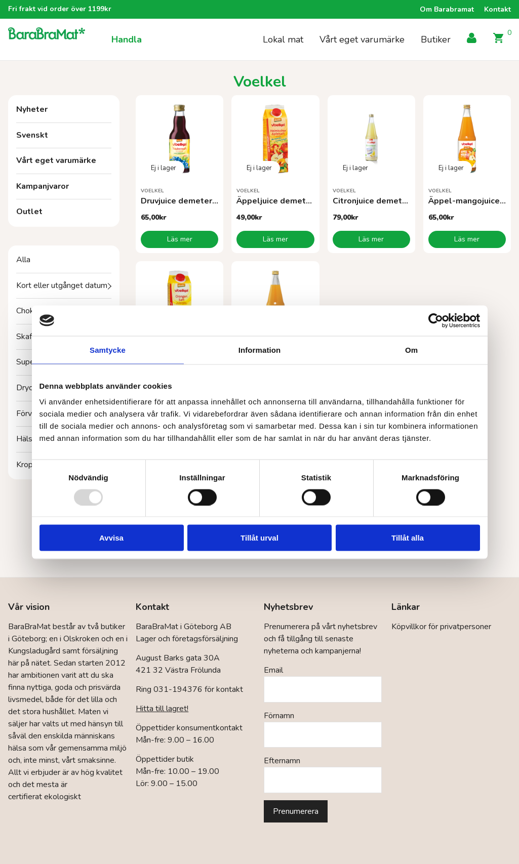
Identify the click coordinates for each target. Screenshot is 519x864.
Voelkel (152, 190)
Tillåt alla (407, 537)
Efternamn (282, 760)
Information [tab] (259, 349)
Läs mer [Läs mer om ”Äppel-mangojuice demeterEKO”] (467, 239)
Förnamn (279, 715)
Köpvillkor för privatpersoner (441, 626)
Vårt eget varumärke (362, 39)
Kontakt (497, 9)
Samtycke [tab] (108, 349)
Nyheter (32, 109)
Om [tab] (411, 349)
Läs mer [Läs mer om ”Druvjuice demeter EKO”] (179, 239)
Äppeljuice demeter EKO (284, 201)
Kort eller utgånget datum (61, 285)
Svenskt (32, 135)
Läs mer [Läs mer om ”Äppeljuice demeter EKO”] (275, 239)
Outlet (29, 211)
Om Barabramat (447, 9)
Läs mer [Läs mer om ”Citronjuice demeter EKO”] (371, 239)
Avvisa (111, 537)
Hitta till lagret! (162, 708)
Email (273, 670)
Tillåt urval (259, 537)
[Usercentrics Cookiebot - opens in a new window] (435, 320)
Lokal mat (283, 39)
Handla (126, 39)
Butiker (436, 39)
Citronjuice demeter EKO (380, 201)
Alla (23, 259)
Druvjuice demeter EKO (185, 201)
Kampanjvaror (42, 186)
